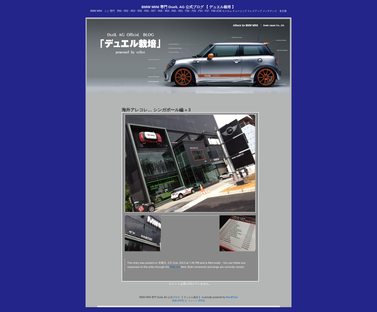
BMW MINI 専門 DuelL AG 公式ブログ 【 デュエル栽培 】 (189, 7)
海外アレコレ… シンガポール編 (152, 110)
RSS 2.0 (175, 266)
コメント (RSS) (196, 300)
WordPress (232, 297)
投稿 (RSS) (178, 300)
